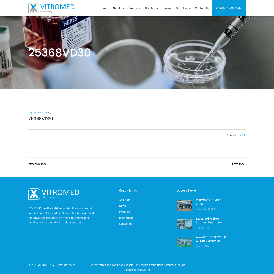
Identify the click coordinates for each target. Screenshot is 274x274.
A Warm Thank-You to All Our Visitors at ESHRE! (211, 241)
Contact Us (125, 223)
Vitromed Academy (228, 8)
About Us (124, 200)
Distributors (126, 217)
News (122, 205)
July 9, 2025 (202, 227)
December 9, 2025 (206, 209)
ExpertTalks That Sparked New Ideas (209, 221)
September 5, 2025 (39, 112)
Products (124, 211)
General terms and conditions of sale (110, 265)
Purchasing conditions (149, 265)
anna (233, 135)
